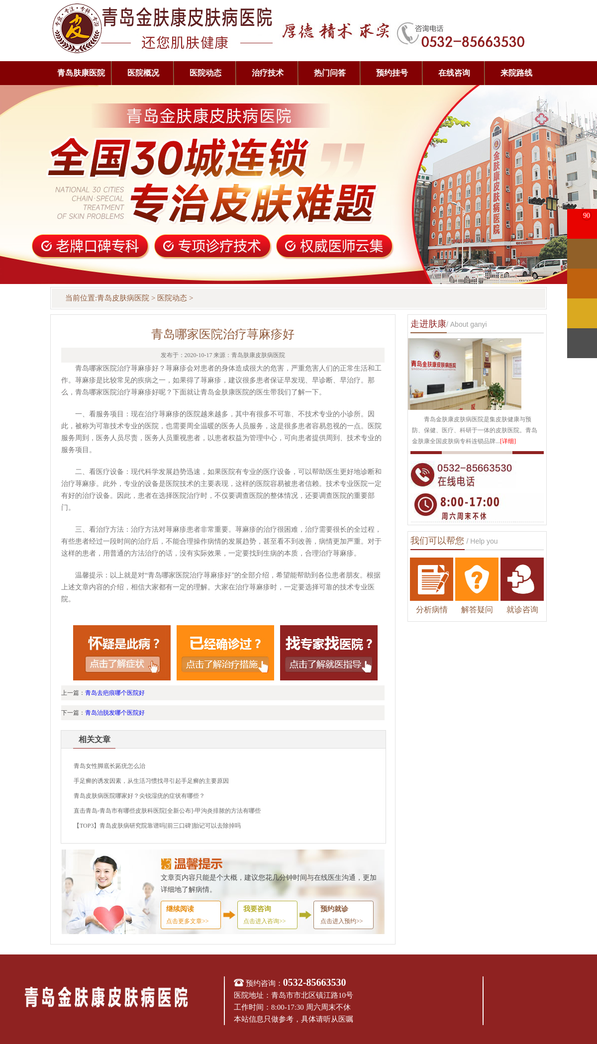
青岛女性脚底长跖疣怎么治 (109, 765)
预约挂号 (392, 73)
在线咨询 (454, 73)
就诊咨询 (522, 609)
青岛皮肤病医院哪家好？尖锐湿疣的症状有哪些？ (139, 795)
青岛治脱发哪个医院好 (115, 712)
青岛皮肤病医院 (123, 298)
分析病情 (432, 609)
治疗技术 (268, 73)
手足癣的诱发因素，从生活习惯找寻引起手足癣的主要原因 (151, 780)
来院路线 (516, 73)
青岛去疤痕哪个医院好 (115, 692)
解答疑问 (477, 609)
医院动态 (205, 73)
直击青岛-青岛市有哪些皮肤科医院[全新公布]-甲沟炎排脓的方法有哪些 (167, 810)
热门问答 (330, 73)
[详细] (508, 441)
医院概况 (143, 73)
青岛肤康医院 (81, 73)
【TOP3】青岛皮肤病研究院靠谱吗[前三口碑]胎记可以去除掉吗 (157, 825)
